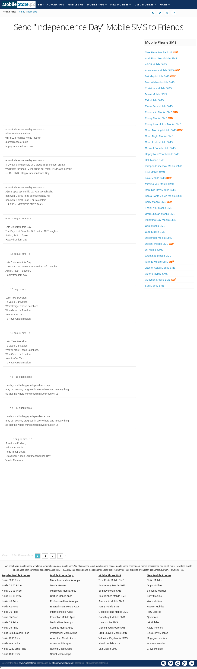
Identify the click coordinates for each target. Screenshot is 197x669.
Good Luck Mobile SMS (159, 142)
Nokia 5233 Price (11, 580)
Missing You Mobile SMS (159, 183)
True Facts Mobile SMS (161, 52)
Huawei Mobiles (155, 606)
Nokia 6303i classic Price (15, 633)
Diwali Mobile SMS (156, 94)
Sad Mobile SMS (155, 285)
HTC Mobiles (154, 611)
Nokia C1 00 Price (12, 596)
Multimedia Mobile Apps (63, 590)
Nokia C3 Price (10, 622)
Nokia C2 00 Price (12, 585)
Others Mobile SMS (156, 273)
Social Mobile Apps (60, 654)
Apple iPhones (155, 627)
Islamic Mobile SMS (159, 261)
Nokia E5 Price (10, 617)
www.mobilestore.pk (28, 663)
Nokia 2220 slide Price (14, 648)
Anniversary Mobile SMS (162, 70)
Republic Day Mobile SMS (160, 189)
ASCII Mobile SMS (156, 64)
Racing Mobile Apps (61, 648)
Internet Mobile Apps (61, 611)
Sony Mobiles (154, 596)
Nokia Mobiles (154, 580)
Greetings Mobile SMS (158, 255)
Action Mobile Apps (60, 643)
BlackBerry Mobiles (157, 633)
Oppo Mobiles (154, 585)
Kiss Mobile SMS (155, 171)
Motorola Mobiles (156, 643)
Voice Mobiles (154, 601)
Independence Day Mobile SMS (163, 165)
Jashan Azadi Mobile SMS (160, 267)
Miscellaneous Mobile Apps (65, 580)
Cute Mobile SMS (155, 231)
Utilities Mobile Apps (61, 596)
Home (21, 11)
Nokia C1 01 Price (12, 590)
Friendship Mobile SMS (161, 112)
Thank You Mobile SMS (158, 207)
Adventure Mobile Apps (62, 638)
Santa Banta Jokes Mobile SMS (163, 195)
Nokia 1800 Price (11, 654)
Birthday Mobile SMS (160, 76)
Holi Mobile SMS (154, 159)
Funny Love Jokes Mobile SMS (163, 124)
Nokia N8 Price (10, 601)
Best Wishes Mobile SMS (159, 82)
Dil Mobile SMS (154, 249)
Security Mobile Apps (61, 627)
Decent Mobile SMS (159, 243)
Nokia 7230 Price (11, 638)
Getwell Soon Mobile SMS (160, 148)
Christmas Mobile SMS (158, 88)
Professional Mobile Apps (64, 601)
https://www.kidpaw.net (62, 663)
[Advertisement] (39, 79)
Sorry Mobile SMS (158, 201)
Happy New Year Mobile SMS (162, 154)
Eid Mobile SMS (154, 100)
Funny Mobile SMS (159, 118)
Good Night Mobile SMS (159, 136)
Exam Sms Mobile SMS (159, 106)
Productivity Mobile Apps (63, 633)
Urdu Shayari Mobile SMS (160, 213)
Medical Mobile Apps (61, 622)
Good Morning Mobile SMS (164, 130)
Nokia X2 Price (10, 606)
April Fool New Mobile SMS (161, 58)
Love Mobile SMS (158, 177)
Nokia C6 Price (10, 611)
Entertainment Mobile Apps (65, 606)
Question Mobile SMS (160, 279)
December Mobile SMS (158, 237)
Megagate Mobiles (157, 638)
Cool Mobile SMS (155, 225)
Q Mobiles (152, 617)
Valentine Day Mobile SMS (160, 219)
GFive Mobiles (155, 648)
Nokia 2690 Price (11, 643)
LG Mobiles (153, 622)
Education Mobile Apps (62, 617)
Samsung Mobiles (156, 590)
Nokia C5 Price (10, 627)
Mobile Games (58, 585)
